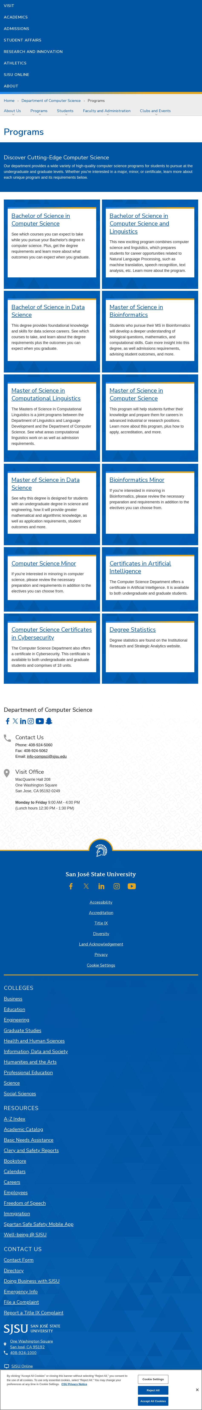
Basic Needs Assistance (28, 1140)
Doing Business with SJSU (32, 1281)
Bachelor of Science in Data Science (48, 311)
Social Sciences (20, 1093)
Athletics (15, 63)
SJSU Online (16, 74)
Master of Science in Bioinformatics (136, 311)
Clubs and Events (155, 110)
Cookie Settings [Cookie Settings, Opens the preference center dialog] (153, 1379)
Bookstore (15, 1161)
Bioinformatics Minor (137, 480)
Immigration (17, 1213)
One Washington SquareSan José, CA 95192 (31, 1344)
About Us (12, 110)
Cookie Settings (101, 965)
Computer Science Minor (43, 563)
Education (14, 1009)
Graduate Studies (22, 1030)
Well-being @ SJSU (25, 1234)
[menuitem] (13, 111)
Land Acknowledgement (101, 944)
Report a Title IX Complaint (33, 1312)
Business (13, 998)
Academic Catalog (23, 1129)
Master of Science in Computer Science (136, 394)
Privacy (101, 955)
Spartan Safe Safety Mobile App (38, 1224)
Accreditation (101, 913)
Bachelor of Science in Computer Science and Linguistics (139, 223)
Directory (14, 1270)
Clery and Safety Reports (31, 1150)
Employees (16, 1192)
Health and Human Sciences (34, 1041)
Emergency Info (21, 1291)
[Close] (197, 1389)
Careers (12, 1182)
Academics (16, 17)
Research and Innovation (33, 51)
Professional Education (28, 1072)
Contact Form (19, 1260)
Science (12, 1083)
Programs (96, 100)
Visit (9, 5)
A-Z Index (14, 1119)
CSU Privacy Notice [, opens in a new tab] (74, 1384)
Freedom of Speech (25, 1203)
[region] (101, 1390)
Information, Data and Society (36, 1051)
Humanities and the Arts (30, 1062)
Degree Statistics (133, 630)
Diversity (101, 934)
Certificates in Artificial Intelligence (140, 567)
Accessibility (101, 902)
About (11, 86)
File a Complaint (21, 1302)
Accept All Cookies (153, 1401)
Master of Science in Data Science (45, 484)
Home (9, 100)
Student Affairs (23, 40)
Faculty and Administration (106, 110)
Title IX (101, 923)
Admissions (16, 28)
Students (65, 110)
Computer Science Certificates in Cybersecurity (51, 634)
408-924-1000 (23, 1352)
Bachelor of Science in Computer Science (40, 220)
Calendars (15, 1171)
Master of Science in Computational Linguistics (46, 394)
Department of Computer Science (51, 100)
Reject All (153, 1390)
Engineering (16, 1019)
